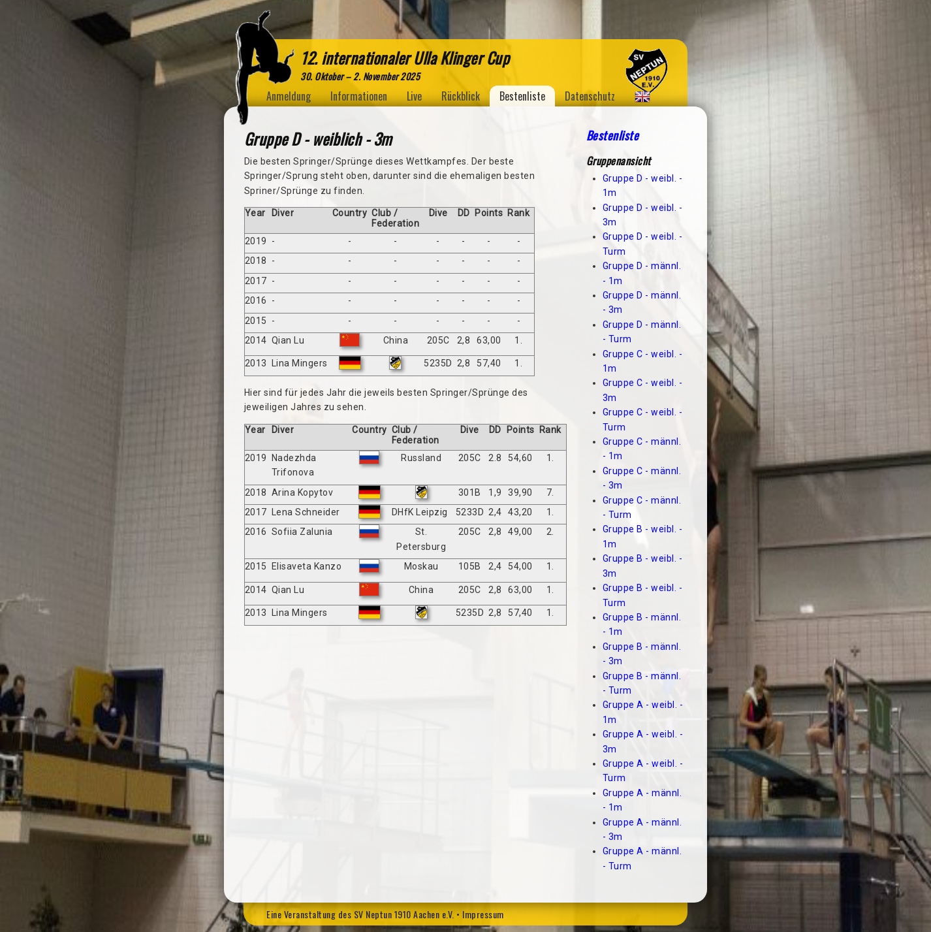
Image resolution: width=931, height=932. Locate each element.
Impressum (483, 914)
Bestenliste (522, 96)
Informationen (358, 96)
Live (414, 96)
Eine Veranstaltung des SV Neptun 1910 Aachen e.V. (360, 914)
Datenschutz (590, 96)
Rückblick (460, 96)
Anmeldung (288, 96)
